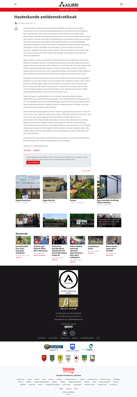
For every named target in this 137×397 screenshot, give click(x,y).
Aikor (29, 379)
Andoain (54, 259)
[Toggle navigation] (15, 4)
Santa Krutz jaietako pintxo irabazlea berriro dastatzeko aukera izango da (59, 250)
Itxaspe (73, 200)
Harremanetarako (87, 338)
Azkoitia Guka (105, 379)
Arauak (74, 338)
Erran (28, 382)
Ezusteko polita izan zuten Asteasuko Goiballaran (22, 249)
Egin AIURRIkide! (33, 162)
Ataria (82, 379)
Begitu (20, 382)
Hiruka (116, 382)
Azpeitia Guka (92, 379)
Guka (94, 382)
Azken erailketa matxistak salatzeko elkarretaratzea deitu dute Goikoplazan (76, 251)
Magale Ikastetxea (23, 200)
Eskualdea (109, 255)
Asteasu (18, 257)
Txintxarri (77, 384)
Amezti (51, 379)
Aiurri (37, 379)
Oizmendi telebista (53, 384)
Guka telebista (104, 382)
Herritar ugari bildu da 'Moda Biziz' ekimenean (40, 248)
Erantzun (86, 171)
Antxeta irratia (71, 379)
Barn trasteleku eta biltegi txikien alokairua (108, 201)
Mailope (32, 384)
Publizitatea (65, 338)
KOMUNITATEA (68, 9)
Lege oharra (53, 338)
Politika (27, 150)
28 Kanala (113, 384)
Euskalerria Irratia (41, 382)
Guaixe (87, 382)
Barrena (117, 379)
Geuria (54, 382)
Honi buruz (42, 338)
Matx (61, 389)
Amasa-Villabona (39, 255)
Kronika (23, 384)
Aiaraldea (20, 379)
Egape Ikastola (49, 200)
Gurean (68, 389)
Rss (98, 338)
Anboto (59, 379)
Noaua (40, 384)
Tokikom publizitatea (68, 392)
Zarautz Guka (89, 384)
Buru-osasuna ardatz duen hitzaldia (111, 248)
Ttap (75, 389)
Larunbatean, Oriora (93, 247)
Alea (44, 379)
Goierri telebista (74, 382)
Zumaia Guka (102, 384)
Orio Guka (66, 384)
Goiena (62, 382)
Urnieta (36, 150)
